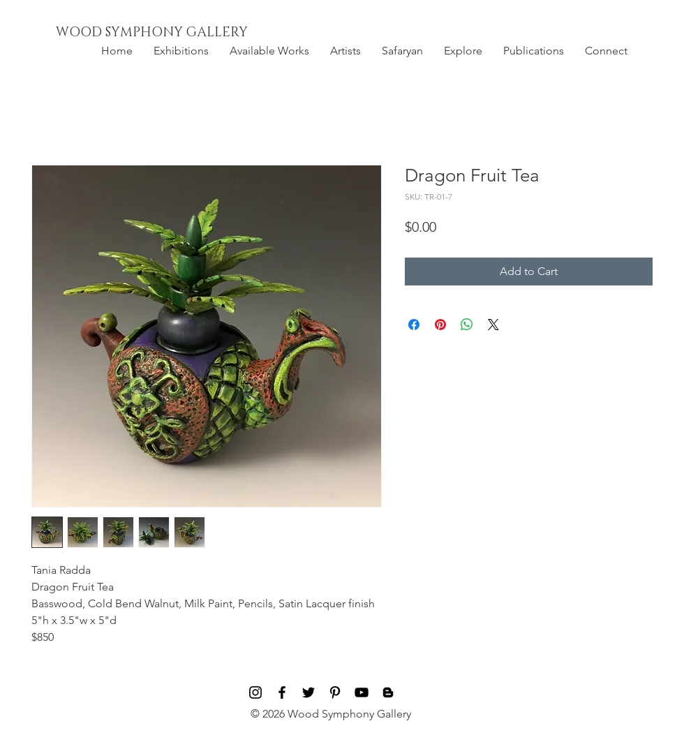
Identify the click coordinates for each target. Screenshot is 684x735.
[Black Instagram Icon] (255, 692)
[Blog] (388, 692)
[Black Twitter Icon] (308, 692)
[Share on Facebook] (414, 324)
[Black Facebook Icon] (282, 692)
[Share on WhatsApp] (467, 324)
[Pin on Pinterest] (440, 324)
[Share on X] (493, 324)
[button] (181, 51)
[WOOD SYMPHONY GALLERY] (183, 33)
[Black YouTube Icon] (361, 692)
